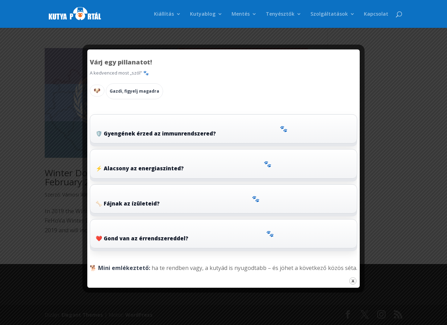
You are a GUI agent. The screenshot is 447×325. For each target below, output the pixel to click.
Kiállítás (164, 14)
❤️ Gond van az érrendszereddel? (185, 235)
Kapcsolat (376, 14)
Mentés (241, 14)
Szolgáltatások (329, 14)
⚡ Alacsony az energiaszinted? (183, 165)
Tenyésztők (280, 14)
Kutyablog (202, 14)
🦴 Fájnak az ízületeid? (177, 200)
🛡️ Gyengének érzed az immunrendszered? (191, 130)
